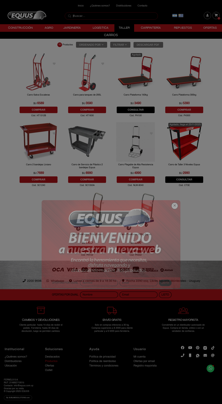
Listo (165, 339)
